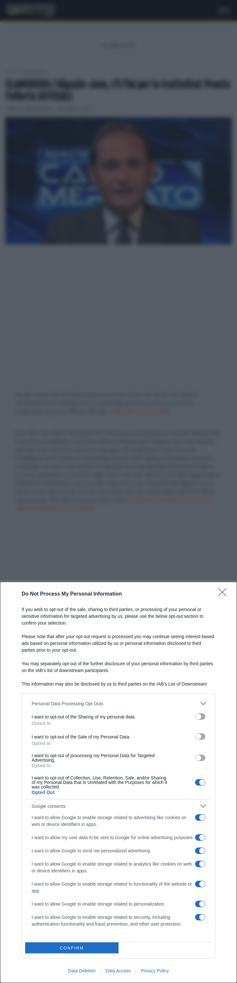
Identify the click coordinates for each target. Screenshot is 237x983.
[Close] (224, 594)
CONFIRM (72, 947)
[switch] (200, 716)
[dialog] (118, 782)
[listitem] (118, 703)
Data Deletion (82, 970)
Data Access (118, 970)
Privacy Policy (155, 970)
